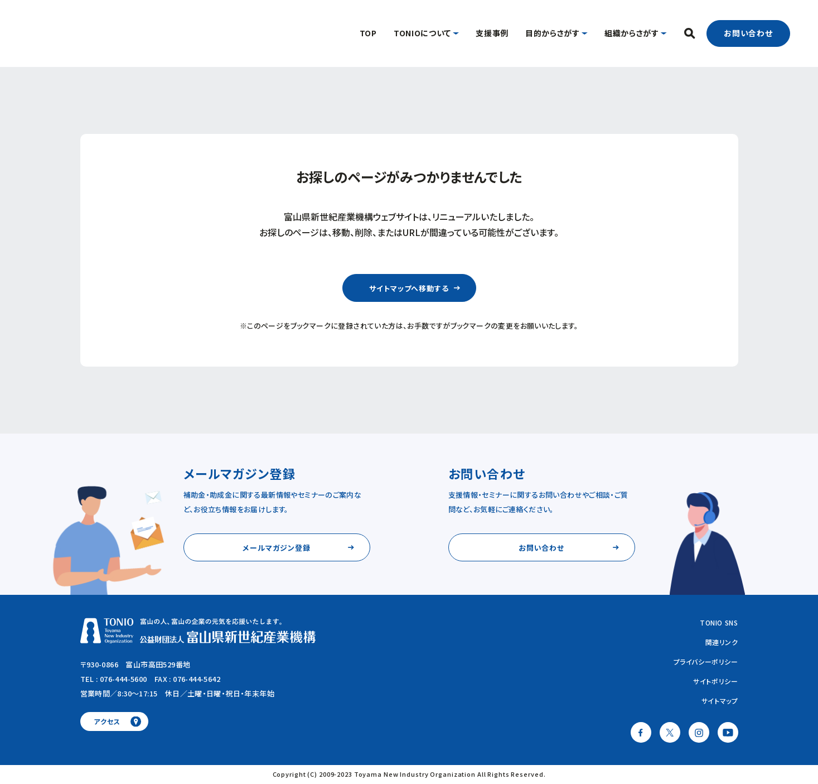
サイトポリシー (715, 681)
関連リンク (721, 642)
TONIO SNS (719, 622)
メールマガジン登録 (276, 547)
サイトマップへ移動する (409, 288)
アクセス (107, 721)
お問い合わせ (748, 33)
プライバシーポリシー (706, 661)
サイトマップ (719, 700)
